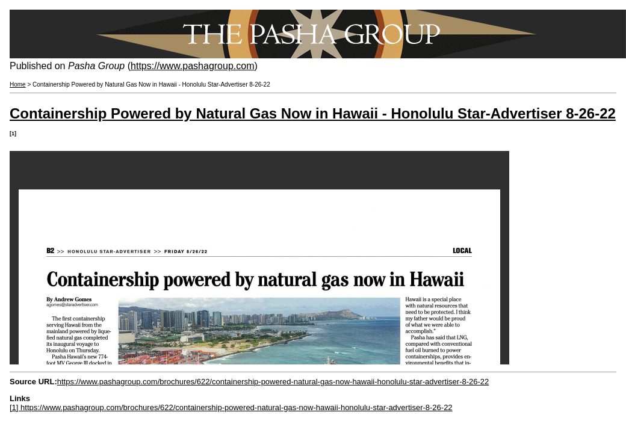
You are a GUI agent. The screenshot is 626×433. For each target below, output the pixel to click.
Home (18, 84)
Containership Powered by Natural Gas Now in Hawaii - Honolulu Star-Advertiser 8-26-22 (313, 113)
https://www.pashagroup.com (192, 66)
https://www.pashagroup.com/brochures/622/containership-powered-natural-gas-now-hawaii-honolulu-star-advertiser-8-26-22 (273, 381)
